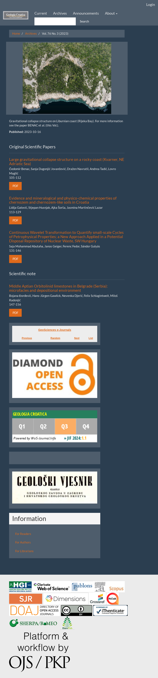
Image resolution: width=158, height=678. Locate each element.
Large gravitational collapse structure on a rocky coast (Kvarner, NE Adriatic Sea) (66, 161)
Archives (60, 13)
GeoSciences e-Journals (54, 330)
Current (40, 13)
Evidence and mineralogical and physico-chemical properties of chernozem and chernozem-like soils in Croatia (62, 200)
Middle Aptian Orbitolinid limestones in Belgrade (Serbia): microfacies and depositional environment (58, 288)
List (91, 338)
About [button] (111, 13)
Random (55, 338)
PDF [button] (15, 186)
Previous (27, 338)
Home (16, 33)
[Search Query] (55, 21)
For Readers (23, 534)
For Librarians (24, 551)
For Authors (23, 542)
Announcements (86, 13)
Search (84, 21)
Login (150, 4)
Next (76, 338)
